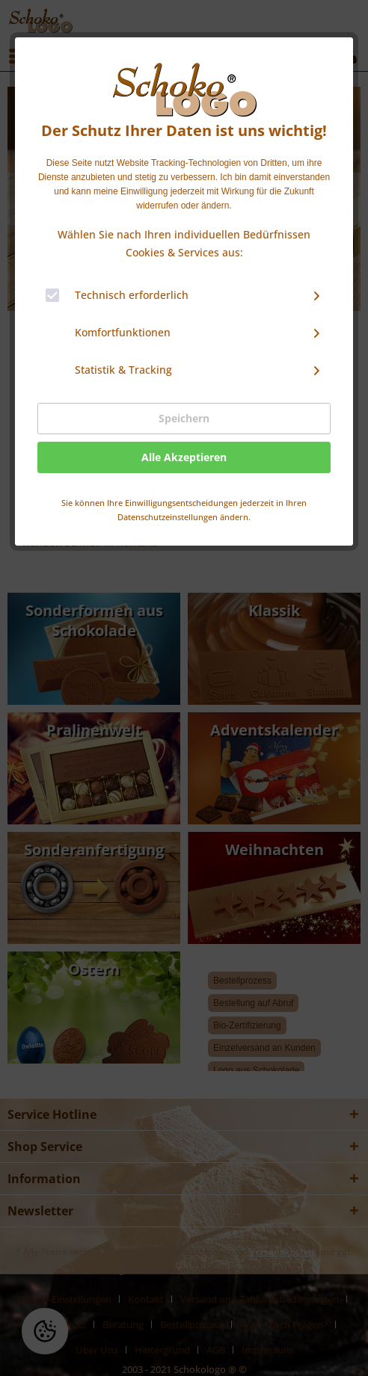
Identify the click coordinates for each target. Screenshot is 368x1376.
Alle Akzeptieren (184, 457)
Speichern (184, 418)
